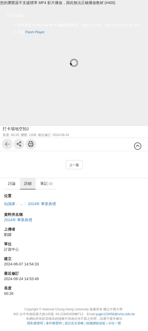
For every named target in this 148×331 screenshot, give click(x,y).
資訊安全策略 (74, 323)
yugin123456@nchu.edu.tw (115, 314)
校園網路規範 (95, 323)
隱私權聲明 (35, 323)
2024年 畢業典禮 (42, 204)
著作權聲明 (54, 323)
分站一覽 (114, 323)
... (21, 204)
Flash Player (35, 32)
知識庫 (9, 204)
